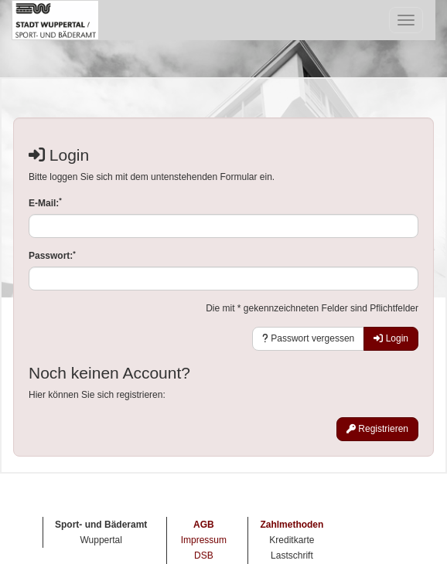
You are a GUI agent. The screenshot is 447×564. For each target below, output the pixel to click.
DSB (203, 555)
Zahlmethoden (291, 524)
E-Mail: (45, 203)
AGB (203, 524)
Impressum (204, 540)
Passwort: (52, 255)
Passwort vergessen (308, 338)
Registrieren (377, 428)
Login (391, 338)
